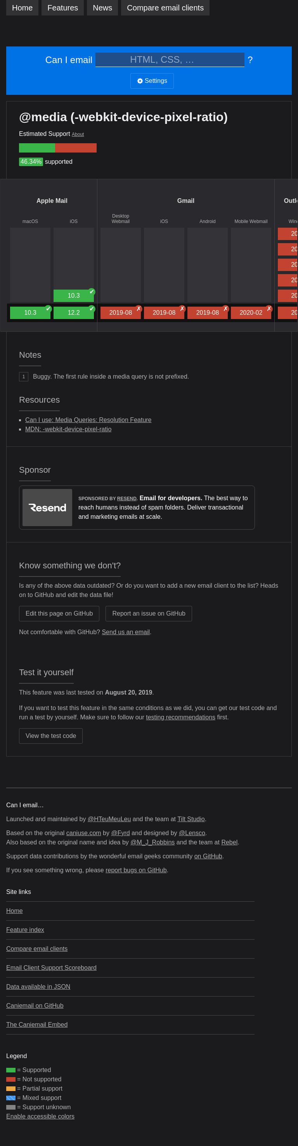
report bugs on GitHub (136, 870)
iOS (74, 221)
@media (43, 117)
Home (22, 7)
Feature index (25, 929)
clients (165, 7)
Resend (127, 498)
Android (207, 221)
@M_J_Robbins (152, 842)
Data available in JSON (38, 986)
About (78, 134)
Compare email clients (37, 948)
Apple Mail (52, 200)
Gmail (185, 200)
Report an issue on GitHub (148, 613)
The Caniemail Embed (37, 1024)
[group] (37, 148)
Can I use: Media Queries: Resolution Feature (88, 420)
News (102, 7)
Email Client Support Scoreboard (51, 967)
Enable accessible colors (40, 1116)
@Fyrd (120, 833)
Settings (152, 80)
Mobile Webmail (250, 221)
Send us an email (126, 632)
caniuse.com (83, 833)
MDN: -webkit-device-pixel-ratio (68, 429)
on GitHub (208, 856)
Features (62, 7)
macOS (30, 221)
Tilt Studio (191, 819)
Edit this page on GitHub (59, 613)
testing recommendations (180, 717)
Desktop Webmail (121, 218)
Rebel (229, 842)
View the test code (51, 736)
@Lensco (192, 833)
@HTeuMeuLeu (109, 819)
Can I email (68, 60)
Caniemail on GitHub (35, 1005)
